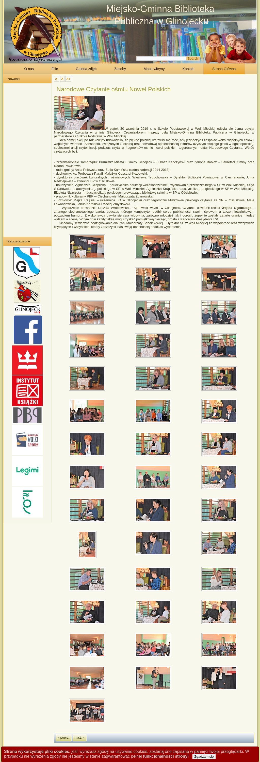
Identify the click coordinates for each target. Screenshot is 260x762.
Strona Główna (224, 69)
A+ (68, 79)
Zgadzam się (204, 756)
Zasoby (120, 69)
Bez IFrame (26, 160)
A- (56, 79)
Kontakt (188, 69)
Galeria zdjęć (86, 69)
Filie (55, 69)
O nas (29, 69)
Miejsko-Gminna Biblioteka (160, 9)
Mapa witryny (154, 69)
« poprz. (64, 737)
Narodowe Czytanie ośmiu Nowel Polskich (114, 89)
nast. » (80, 737)
